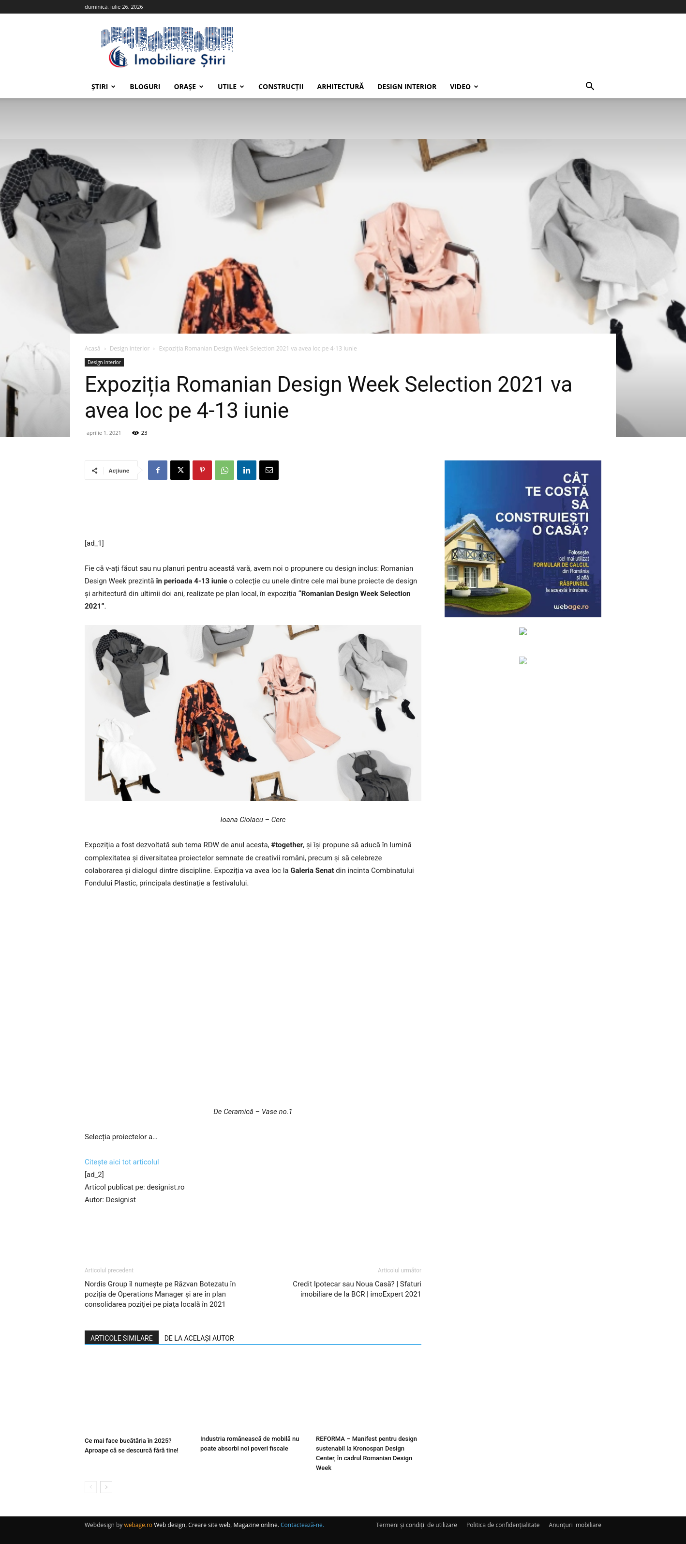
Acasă (92, 348)
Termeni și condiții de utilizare (416, 1525)
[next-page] (106, 1487)
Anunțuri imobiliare (575, 1525)
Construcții (280, 86)
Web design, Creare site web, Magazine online (216, 1525)
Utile (231, 86)
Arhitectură (340, 86)
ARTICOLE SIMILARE (121, 1338)
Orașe (189, 86)
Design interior (406, 86)
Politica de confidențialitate (502, 1525)
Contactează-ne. (302, 1525)
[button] (589, 87)
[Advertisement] (253, 512)
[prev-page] (91, 1487)
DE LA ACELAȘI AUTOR (199, 1338)
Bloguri (145, 86)
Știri (103, 86)
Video (464, 86)
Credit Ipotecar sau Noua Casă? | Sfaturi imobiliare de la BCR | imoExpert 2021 (357, 1289)
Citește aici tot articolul (122, 1162)
